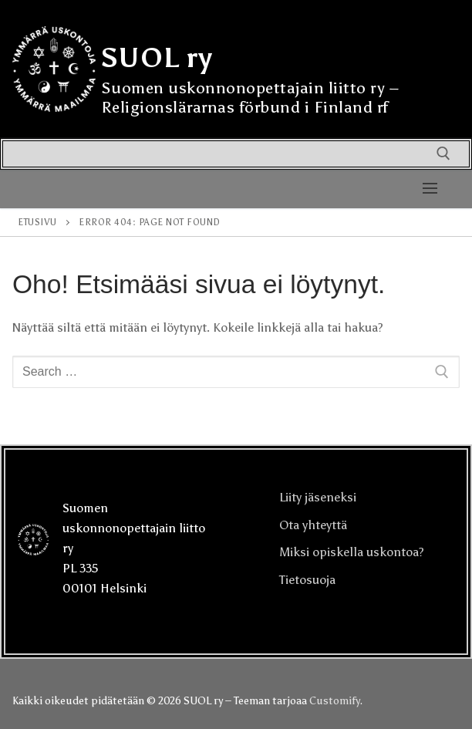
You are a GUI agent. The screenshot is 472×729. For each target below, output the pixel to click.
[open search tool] (443, 153)
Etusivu (37, 222)
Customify (334, 700)
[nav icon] (429, 189)
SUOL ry (157, 58)
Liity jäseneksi (317, 497)
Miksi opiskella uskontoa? (351, 552)
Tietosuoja (307, 579)
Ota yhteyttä (313, 525)
